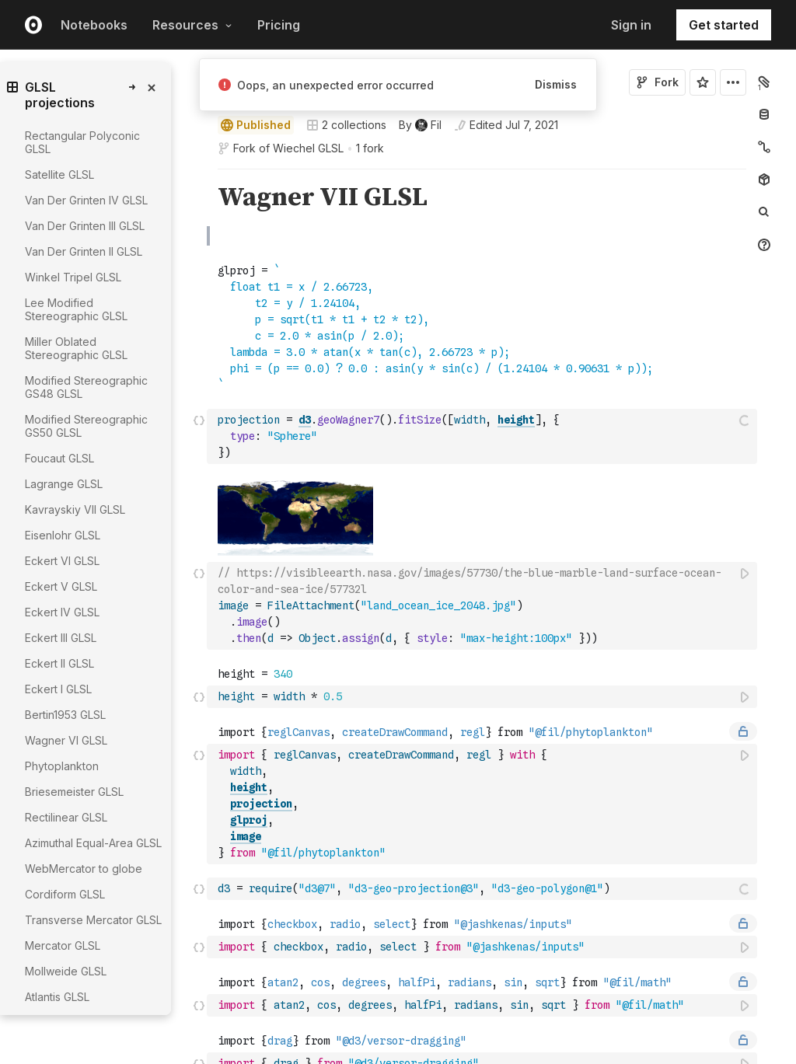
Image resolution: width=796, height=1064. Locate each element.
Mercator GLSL (62, 945)
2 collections (346, 125)
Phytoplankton (62, 766)
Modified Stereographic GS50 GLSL (86, 426)
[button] (199, 176)
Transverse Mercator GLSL (93, 919)
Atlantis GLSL (57, 996)
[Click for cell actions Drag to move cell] (199, 436)
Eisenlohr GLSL (62, 535)
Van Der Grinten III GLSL (85, 225)
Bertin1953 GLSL (65, 714)
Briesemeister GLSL (74, 791)
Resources (192, 25)
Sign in (631, 25)
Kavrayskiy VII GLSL (75, 509)
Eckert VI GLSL (62, 560)
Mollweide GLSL (65, 971)
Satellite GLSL (59, 174)
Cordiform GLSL (65, 894)
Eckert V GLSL (61, 586)
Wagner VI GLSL (66, 740)
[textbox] (483, 436)
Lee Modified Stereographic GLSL (76, 309)
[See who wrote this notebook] (420, 125)
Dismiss (556, 84)
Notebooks (94, 25)
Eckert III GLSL (60, 637)
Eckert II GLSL (59, 663)
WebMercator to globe (83, 868)
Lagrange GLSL (64, 483)
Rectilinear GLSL (66, 817)
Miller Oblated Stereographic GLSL (76, 348)
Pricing (278, 25)
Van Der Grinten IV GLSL (86, 200)
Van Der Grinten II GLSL (83, 251)
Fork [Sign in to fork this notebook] (657, 82)
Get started (724, 25)
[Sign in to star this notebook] (703, 82)
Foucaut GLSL (59, 458)
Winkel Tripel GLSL (73, 277)
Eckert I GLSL (58, 689)
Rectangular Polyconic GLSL (82, 142)
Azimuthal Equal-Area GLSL (93, 842)
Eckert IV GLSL (62, 612)
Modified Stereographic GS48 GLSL (86, 387)
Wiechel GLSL (308, 148)
